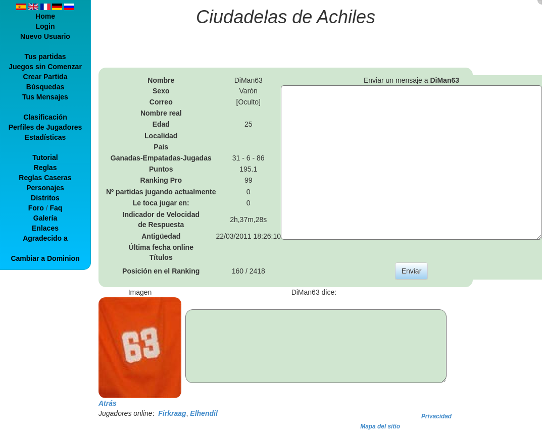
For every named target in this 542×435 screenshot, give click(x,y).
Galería (45, 218)
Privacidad (436, 416)
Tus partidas (45, 56)
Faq (56, 208)
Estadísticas (45, 137)
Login (45, 26)
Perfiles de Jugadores (45, 127)
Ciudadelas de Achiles (285, 17)
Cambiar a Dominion (45, 258)
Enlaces (45, 228)
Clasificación (45, 117)
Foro (36, 208)
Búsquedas (45, 87)
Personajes (45, 188)
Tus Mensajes (45, 97)
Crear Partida (45, 77)
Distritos (45, 198)
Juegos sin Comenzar (45, 67)
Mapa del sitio (380, 426)
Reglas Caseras (45, 178)
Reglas (45, 168)
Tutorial (45, 157)
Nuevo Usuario (45, 36)
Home (45, 16)
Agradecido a (45, 238)
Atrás (107, 403)
